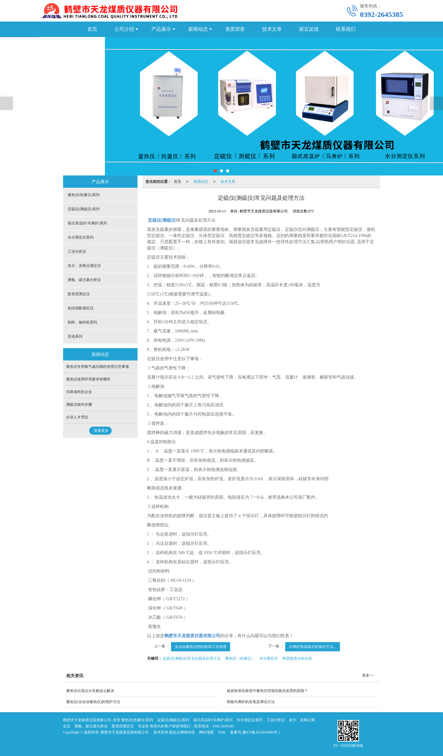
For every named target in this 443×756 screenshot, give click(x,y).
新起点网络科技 (182, 732)
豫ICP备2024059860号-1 (261, 732)
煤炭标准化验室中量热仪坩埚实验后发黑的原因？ (267, 691)
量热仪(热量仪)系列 (84, 195)
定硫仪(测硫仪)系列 (84, 209)
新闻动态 (198, 29)
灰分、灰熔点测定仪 (84, 265)
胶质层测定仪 (79, 294)
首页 (92, 29)
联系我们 (346, 29)
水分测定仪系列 (81, 237)
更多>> (368, 675)
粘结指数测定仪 (81, 308)
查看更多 (101, 430)
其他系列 (75, 336)
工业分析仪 (77, 251)
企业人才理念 (77, 417)
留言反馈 (309, 29)
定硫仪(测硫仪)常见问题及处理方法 (192, 658)
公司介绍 (124, 29)
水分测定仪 (268, 658)
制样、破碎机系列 (82, 322)
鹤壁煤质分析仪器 (297, 658)
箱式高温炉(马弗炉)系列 (87, 223)
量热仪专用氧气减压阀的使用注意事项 (97, 366)
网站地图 (206, 732)
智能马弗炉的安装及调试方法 (251, 702)
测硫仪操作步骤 (79, 404)
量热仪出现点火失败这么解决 (90, 691)
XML (222, 732)
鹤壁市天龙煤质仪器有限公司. (125, 732)
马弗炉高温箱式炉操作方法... (312, 647)
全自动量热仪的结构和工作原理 (200, 647)
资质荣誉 (235, 29)
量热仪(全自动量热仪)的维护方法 (93, 702)
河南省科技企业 (79, 392)
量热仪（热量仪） (240, 658)
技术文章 (272, 29)
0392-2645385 (223, 726)
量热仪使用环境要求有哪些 (88, 379)
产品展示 (161, 29)
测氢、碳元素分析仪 (84, 280)
